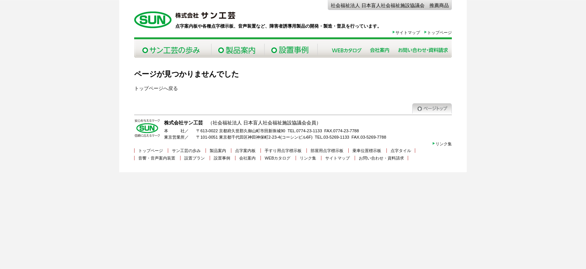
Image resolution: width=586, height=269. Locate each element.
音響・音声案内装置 (156, 158)
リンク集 (442, 144)
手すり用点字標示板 (283, 150)
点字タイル (401, 150)
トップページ (438, 32)
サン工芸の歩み (172, 48)
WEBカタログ (277, 158)
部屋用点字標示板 (327, 150)
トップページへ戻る (156, 88)
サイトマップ (406, 32)
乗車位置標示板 (366, 150)
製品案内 (237, 48)
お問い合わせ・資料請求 (423, 48)
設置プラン (194, 158)
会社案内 (380, 48)
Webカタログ (347, 48)
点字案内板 (245, 150)
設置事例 (290, 48)
